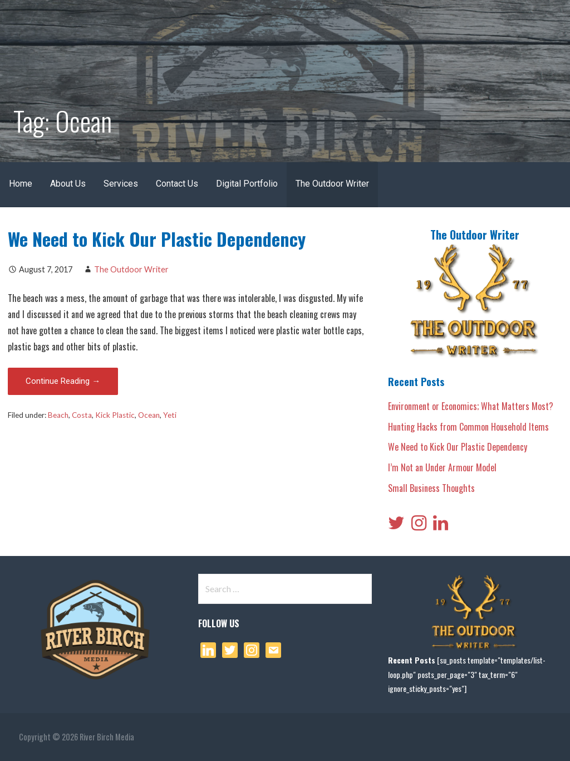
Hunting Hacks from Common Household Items (468, 426)
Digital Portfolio (247, 183)
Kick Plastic (115, 415)
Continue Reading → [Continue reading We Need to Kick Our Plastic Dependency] (63, 381)
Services (121, 183)
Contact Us (177, 183)
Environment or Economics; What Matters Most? (470, 406)
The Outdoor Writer (332, 183)
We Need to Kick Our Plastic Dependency (157, 239)
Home (20, 183)
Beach (58, 415)
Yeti (169, 415)
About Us (68, 183)
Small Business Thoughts (431, 488)
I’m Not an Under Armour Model (442, 467)
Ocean (149, 415)
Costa (82, 415)
